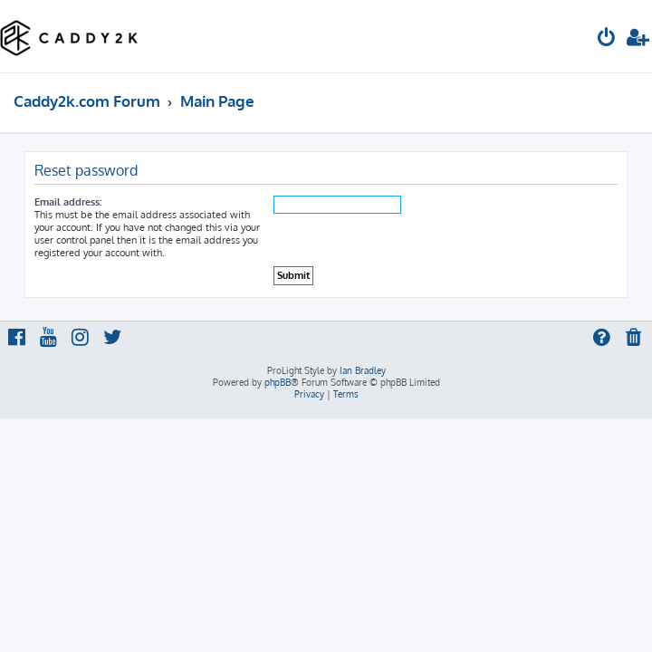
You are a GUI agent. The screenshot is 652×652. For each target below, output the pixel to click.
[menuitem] (606, 39)
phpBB (277, 382)
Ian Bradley (363, 370)
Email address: (67, 202)
